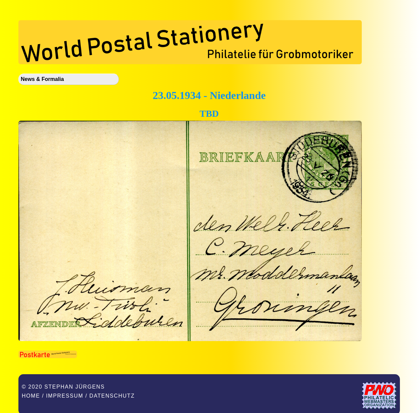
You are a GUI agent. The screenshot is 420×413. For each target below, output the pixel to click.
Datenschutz (112, 396)
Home (31, 396)
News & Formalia (42, 79)
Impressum (64, 396)
